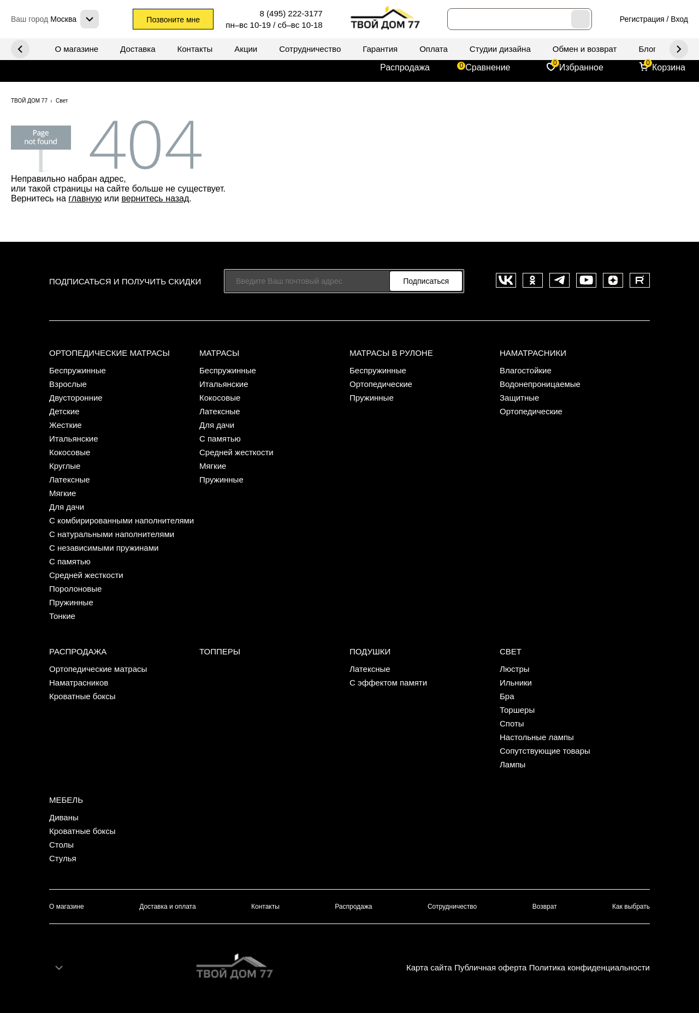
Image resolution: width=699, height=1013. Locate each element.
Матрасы (219, 352)
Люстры (515, 669)
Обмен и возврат (585, 48)
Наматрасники (533, 352)
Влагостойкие (526, 370)
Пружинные (71, 602)
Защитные (519, 397)
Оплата (433, 48)
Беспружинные (77, 370)
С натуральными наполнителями (111, 534)
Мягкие (62, 493)
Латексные (69, 479)
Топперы (219, 651)
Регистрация (642, 19)
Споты (512, 723)
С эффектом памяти (388, 682)
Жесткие (65, 425)
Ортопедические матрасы (109, 352)
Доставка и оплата (167, 906)
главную (85, 198)
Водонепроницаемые (540, 384)
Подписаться (426, 281)
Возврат (544, 906)
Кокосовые (69, 452)
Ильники (516, 682)
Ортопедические (381, 384)
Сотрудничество (310, 48)
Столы (61, 844)
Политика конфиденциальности (589, 967)
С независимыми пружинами (103, 547)
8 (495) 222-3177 (291, 13)
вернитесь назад (155, 198)
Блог (647, 48)
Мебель (66, 800)
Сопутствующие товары (545, 750)
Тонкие (62, 616)
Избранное (581, 67)
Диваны (64, 817)
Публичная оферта (490, 967)
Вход (679, 19)
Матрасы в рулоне (391, 352)
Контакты (195, 48)
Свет (511, 651)
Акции (245, 48)
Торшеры (517, 709)
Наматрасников (78, 682)
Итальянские (73, 438)
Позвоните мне (173, 19)
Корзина (668, 67)
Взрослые (68, 384)
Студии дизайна (500, 48)
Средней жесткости (86, 575)
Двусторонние (76, 397)
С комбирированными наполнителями (121, 520)
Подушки (370, 651)
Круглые (64, 465)
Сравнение (487, 67)
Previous (679, 49)
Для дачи (66, 506)
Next (20, 49)
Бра (507, 696)
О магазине (76, 48)
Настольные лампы (537, 737)
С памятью (70, 561)
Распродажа (405, 67)
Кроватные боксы (82, 696)
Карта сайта (429, 967)
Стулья (62, 858)
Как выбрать (631, 906)
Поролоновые (75, 588)
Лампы (512, 764)
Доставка (137, 48)
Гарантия (380, 48)
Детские (64, 411)
